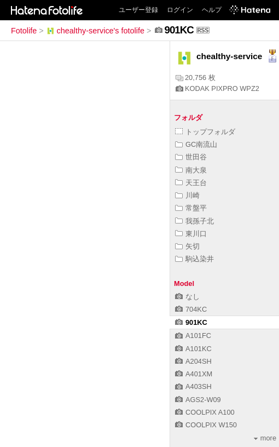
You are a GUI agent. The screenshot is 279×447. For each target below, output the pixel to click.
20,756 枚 (196, 77)
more (265, 438)
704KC (191, 309)
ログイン (180, 10)
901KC (191, 322)
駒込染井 (194, 259)
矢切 (187, 246)
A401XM (193, 374)
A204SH (193, 361)
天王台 (191, 183)
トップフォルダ (205, 132)
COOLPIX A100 (205, 412)
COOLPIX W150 (206, 425)
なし (187, 297)
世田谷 (191, 157)
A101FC (193, 335)
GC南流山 (196, 144)
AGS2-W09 (198, 400)
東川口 (191, 234)
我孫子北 (194, 221)
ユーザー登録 (138, 10)
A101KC (193, 349)
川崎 (187, 195)
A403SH (193, 386)
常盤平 (191, 208)
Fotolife (24, 30)
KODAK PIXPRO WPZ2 (217, 88)
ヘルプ (212, 10)
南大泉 (191, 170)
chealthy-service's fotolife (95, 30)
